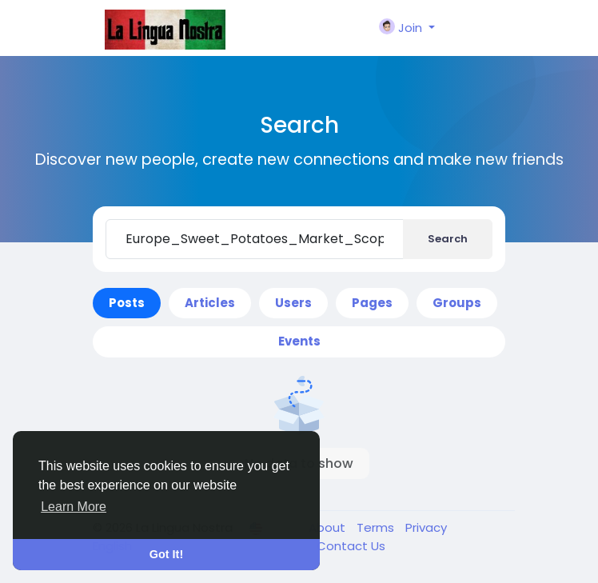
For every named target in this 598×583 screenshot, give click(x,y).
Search (448, 238)
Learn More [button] (73, 506)
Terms (377, 527)
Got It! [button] (166, 554)
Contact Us (351, 545)
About (329, 527)
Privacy (426, 527)
